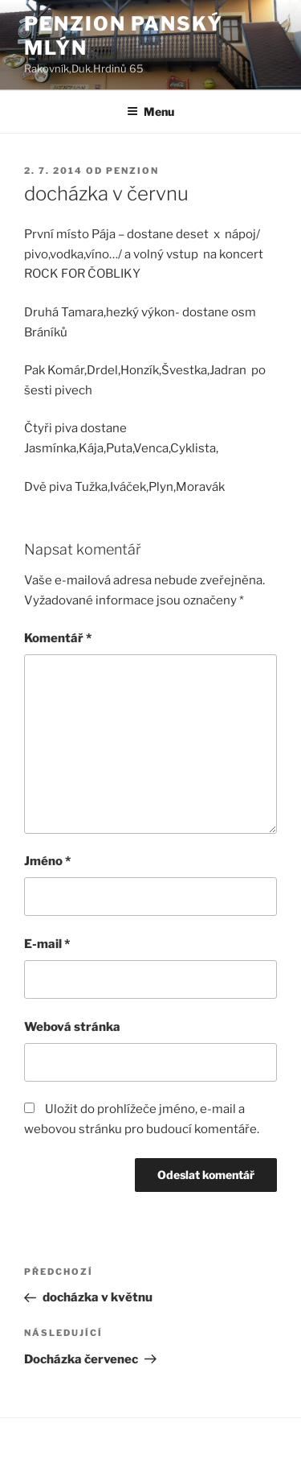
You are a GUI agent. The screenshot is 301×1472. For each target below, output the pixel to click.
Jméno (47, 861)
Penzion (132, 170)
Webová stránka (72, 1027)
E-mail (47, 944)
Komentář (58, 638)
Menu (150, 111)
